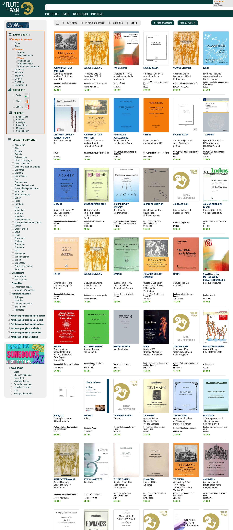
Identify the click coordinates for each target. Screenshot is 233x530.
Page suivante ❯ (187, 22)
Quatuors (17, 49)
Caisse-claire (19, 157)
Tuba (15, 250)
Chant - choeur (19, 228)
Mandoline (18, 210)
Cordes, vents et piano (26, 66)
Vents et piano (23, 61)
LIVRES (65, 14)
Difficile (17, 107)
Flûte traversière (20, 194)
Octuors (16, 78)
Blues (16, 371)
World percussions (21, 266)
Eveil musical (19, 306)
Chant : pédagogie (21, 160)
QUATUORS (118, 23)
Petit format (18, 276)
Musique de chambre (20, 39)
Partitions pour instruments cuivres (26, 324)
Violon (16, 259)
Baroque (18, 119)
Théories (17, 300)
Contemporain (20, 131)
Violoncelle (18, 262)
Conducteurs (16, 272)
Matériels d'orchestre (23, 290)
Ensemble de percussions (25, 188)
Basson (16, 151)
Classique (18, 122)
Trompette (17, 247)
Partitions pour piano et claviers (24, 328)
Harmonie (17, 309)
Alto (15, 148)
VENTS (134, 23)
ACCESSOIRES (80, 14)
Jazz (16, 390)
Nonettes (17, 81)
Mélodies (17, 216)
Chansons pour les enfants (25, 166)
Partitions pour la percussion (23, 336)
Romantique (19, 125)
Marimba (17, 213)
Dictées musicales (21, 303)
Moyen (17, 101)
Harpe (15, 200)
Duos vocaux (19, 182)
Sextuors (17, 72)
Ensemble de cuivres (22, 185)
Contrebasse (19, 176)
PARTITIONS (51, 14)
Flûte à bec (18, 191)
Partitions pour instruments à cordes (26, 315)
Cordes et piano (23, 55)
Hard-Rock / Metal (22, 387)
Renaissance (20, 116)
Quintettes (18, 69)
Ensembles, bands (21, 286)
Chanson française (22, 375)
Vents (19, 58)
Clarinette (17, 169)
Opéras (16, 225)
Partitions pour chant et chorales (24, 332)
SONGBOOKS (17, 368)
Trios (15, 46)
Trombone (17, 244)
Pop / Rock (19, 378)
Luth (15, 207)
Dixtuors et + (19, 85)
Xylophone (18, 269)
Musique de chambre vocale (26, 222)
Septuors (17, 75)
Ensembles (15, 283)
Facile (16, 95)
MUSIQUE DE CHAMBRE (95, 23)
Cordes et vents (23, 63)
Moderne (18, 128)
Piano (15, 235)
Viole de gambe (20, 256)
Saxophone (18, 238)
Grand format (19, 279)
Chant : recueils (20, 163)
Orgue (15, 231)
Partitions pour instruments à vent (25, 319)
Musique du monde (23, 393)
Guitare (16, 197)
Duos (15, 43)
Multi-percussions (21, 219)
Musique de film (21, 381)
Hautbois (17, 203)
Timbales (17, 241)
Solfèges (17, 297)
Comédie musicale (22, 384)
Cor (14, 179)
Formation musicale (19, 293)
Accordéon (18, 145)
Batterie (16, 154)
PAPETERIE (97, 14)
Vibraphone (18, 253)
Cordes (19, 52)
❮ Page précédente (162, 22)
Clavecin (17, 172)
